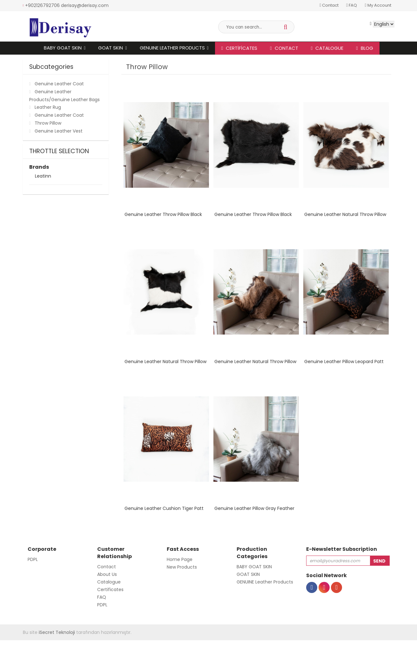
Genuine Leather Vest (59, 131)
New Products (182, 567)
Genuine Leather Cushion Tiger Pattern (167, 508)
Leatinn (43, 176)
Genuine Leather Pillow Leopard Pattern (347, 361)
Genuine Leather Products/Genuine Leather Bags (64, 95)
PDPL (33, 559)
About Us (107, 574)
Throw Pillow (48, 123)
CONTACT (284, 48)
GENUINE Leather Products (172, 47)
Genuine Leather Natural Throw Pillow (345, 214)
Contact (329, 5)
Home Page (179, 559)
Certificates (239, 48)
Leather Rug (48, 107)
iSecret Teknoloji (57, 632)
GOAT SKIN (110, 47)
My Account (378, 5)
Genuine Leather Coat (59, 84)
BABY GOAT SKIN (63, 47)
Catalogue (327, 48)
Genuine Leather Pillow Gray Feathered (257, 508)
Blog (364, 48)
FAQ (351, 5)
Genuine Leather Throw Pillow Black (163, 214)
